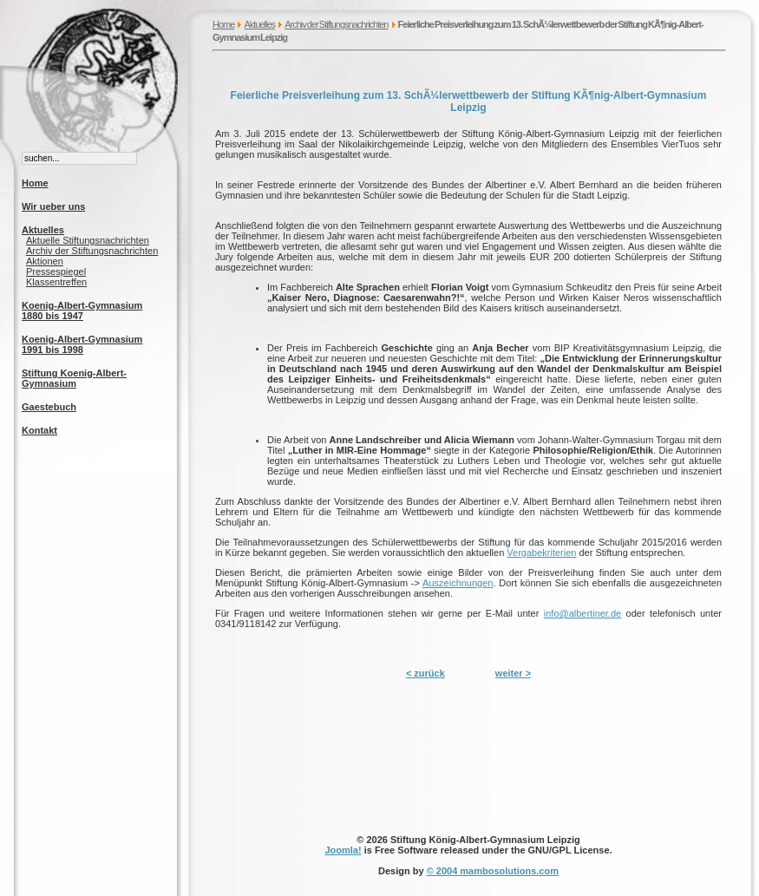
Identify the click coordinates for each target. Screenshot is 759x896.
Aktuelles (259, 24)
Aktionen (44, 261)
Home (223, 24)
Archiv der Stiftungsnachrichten (336, 24)
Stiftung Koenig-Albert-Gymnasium (74, 378)
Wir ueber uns (53, 206)
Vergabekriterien (541, 552)
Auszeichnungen (457, 583)
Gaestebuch (49, 407)
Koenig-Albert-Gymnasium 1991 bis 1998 (82, 344)
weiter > (513, 673)
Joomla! (342, 850)
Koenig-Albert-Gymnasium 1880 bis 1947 (82, 310)
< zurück (425, 673)
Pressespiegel (56, 271)
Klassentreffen (56, 282)
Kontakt (39, 430)
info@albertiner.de (582, 613)
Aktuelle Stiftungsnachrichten (87, 240)
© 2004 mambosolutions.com (493, 871)
